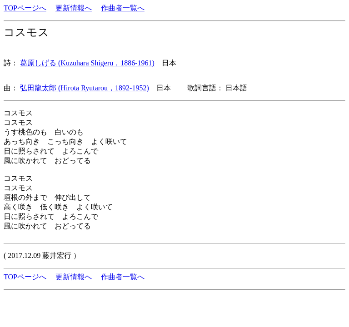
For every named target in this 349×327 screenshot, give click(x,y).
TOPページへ (25, 8)
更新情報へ (73, 8)
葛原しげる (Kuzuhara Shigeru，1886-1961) (87, 63)
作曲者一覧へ (123, 8)
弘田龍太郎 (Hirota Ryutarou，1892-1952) (84, 88)
